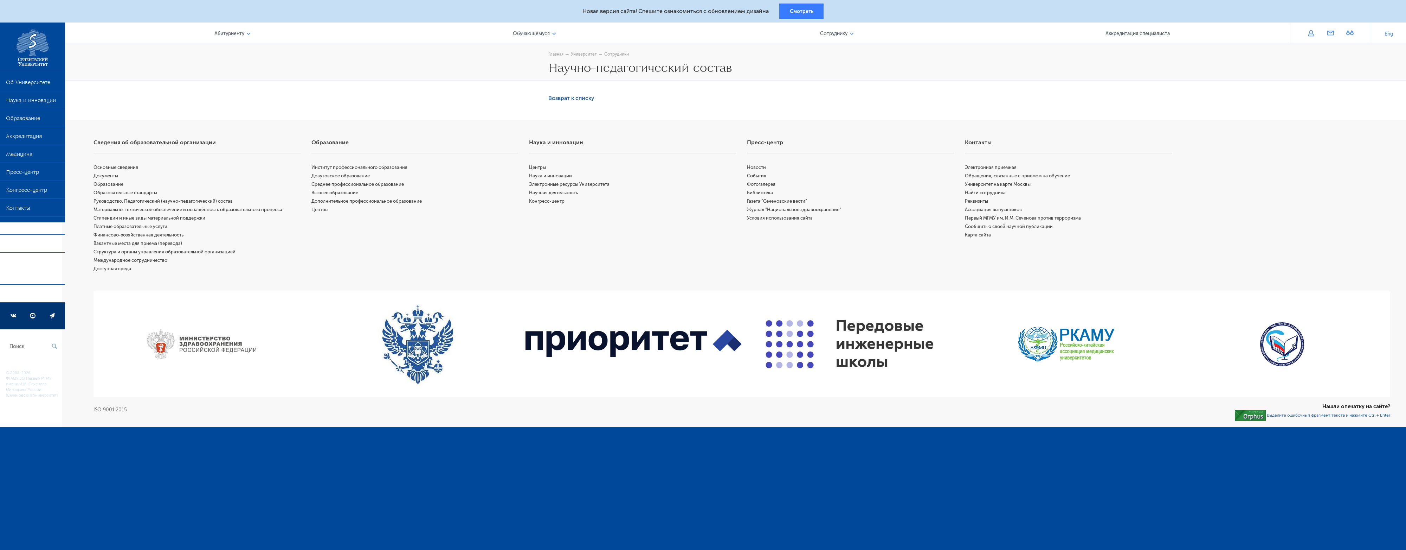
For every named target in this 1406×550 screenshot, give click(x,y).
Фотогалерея (763, 185)
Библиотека (762, 193)
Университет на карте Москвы (999, 185)
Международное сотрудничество (133, 261)
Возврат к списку (573, 99)
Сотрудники (618, 55)
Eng (1389, 35)
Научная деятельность (555, 193)
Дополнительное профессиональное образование (369, 202)
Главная (557, 55)
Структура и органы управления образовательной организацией (168, 252)
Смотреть (801, 11)
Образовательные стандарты (128, 193)
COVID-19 (18, 228)
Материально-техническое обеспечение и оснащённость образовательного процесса (191, 210)
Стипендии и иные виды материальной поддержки (152, 219)
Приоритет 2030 (26, 246)
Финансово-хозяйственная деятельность (142, 236)
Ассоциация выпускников (994, 210)
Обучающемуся (533, 34)
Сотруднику (835, 34)
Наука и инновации (31, 103)
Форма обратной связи (28, 271)
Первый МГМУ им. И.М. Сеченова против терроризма (1024, 219)
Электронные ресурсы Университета (571, 185)
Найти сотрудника (986, 193)
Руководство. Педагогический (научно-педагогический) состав (166, 202)
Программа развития (33, 296)
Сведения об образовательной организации (158, 143)
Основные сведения (119, 168)
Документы (109, 176)
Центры (322, 210)
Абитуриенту (232, 34)
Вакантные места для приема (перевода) (141, 244)
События (758, 176)
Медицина (19, 157)
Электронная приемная (992, 168)
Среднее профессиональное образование (360, 185)
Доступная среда (115, 269)
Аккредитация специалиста (1138, 34)
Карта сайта (979, 236)
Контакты (18, 210)
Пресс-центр (22, 174)
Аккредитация (24, 139)
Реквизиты (977, 202)
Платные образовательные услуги (133, 227)
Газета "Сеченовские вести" (779, 202)
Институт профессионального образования (362, 168)
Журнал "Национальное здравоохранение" (796, 210)
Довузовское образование (343, 176)
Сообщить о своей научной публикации (1010, 227)
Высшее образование (337, 193)
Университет (586, 55)
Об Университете (28, 85)
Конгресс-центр (26, 192)
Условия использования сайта (781, 219)
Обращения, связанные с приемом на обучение (1018, 176)
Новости (758, 168)
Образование (23, 121)
